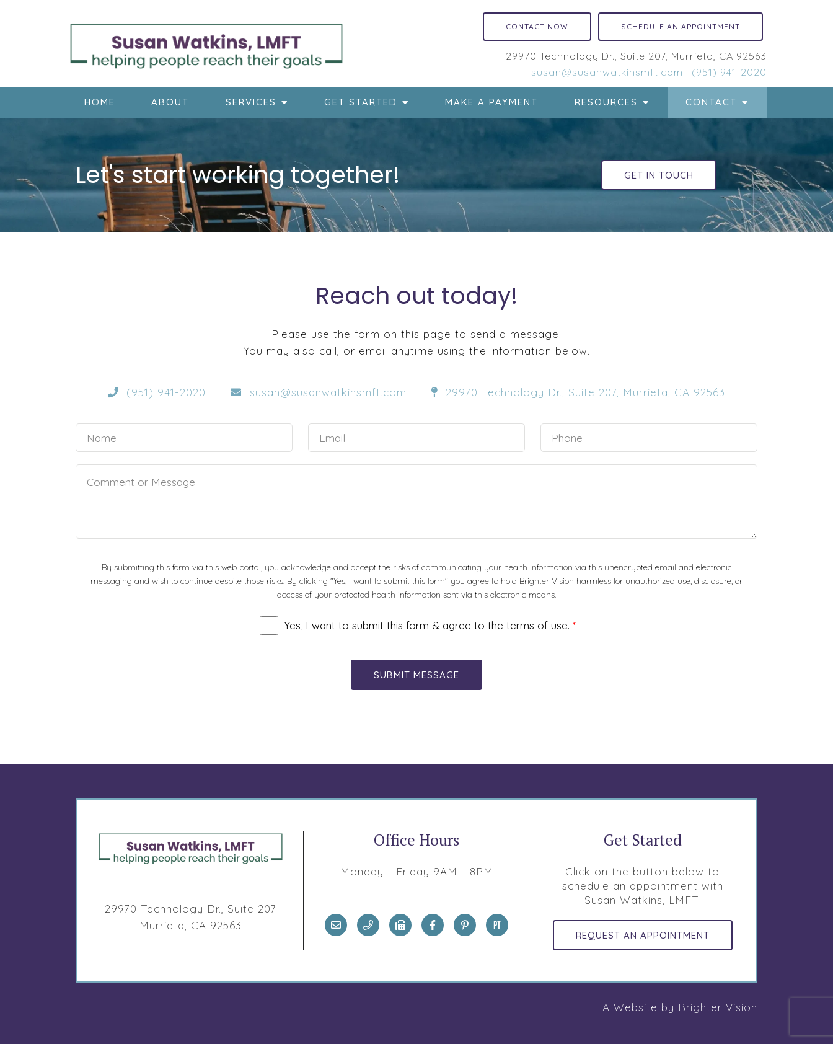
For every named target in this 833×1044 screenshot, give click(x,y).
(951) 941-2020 (729, 72)
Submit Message (416, 675)
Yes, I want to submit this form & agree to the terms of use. (430, 625)
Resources (606, 102)
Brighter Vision (717, 1007)
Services (251, 102)
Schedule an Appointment (680, 26)
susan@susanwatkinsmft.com (607, 72)
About (170, 102)
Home (99, 102)
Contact (711, 102)
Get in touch (659, 175)
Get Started (360, 102)
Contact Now (537, 26)
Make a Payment (491, 102)
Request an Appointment (643, 935)
